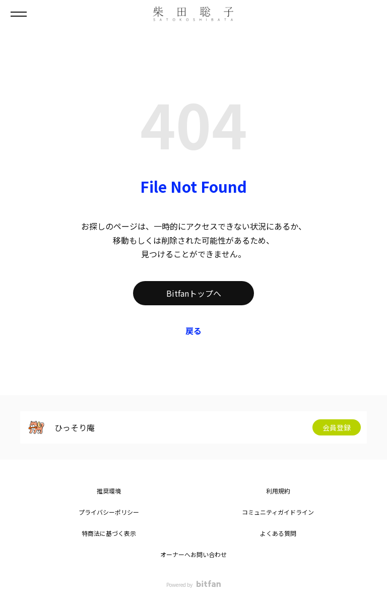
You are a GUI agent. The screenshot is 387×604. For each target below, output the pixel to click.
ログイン (371, 14)
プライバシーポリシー (109, 512)
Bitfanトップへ (193, 293)
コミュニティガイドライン (278, 512)
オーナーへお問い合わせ (193, 554)
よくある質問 (278, 533)
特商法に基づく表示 (109, 533)
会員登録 (336, 427)
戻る (193, 330)
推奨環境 (109, 490)
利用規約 (278, 490)
